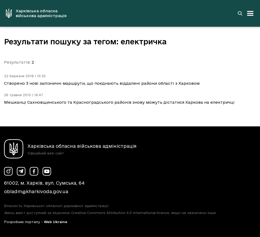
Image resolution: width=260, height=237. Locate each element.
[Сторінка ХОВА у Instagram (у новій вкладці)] (8, 171)
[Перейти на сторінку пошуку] (240, 13)
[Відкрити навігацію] (250, 13)
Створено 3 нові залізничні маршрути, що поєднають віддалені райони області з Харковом (102, 83)
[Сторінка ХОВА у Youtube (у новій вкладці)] (47, 171)
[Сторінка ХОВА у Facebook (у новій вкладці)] (34, 171)
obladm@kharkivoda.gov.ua (36, 191)
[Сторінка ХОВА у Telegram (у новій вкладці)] (21, 171)
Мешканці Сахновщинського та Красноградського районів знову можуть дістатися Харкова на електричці (119, 102)
